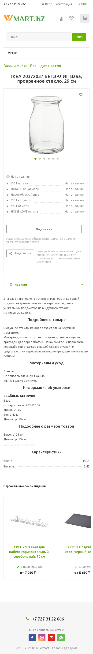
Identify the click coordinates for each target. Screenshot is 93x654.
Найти (78, 36)
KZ (80, 4)
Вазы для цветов (45, 66)
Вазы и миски (15, 66)
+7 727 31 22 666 (15, 4)
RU (85, 4)
